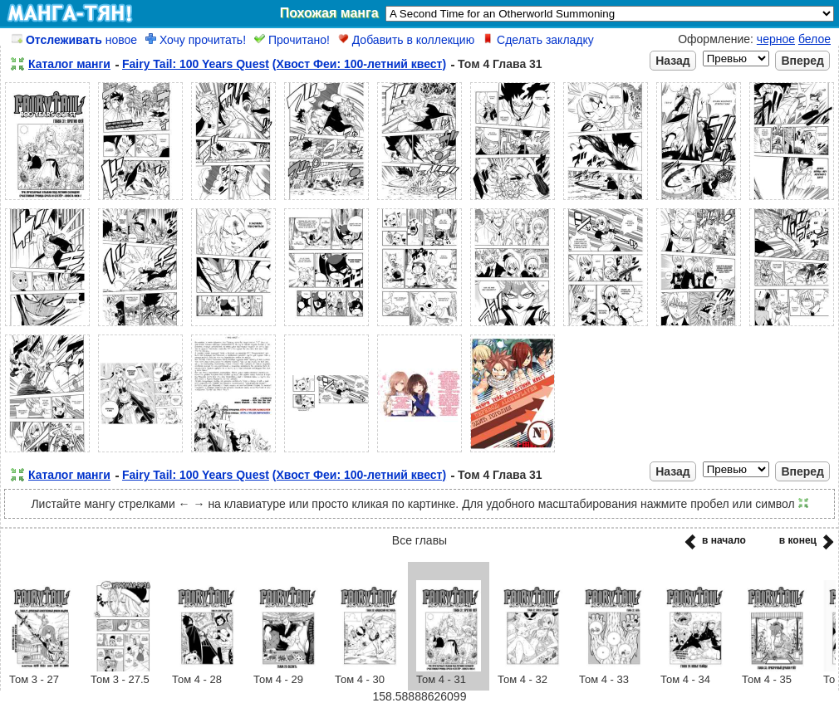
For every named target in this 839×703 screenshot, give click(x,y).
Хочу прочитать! (195, 39)
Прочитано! (292, 39)
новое (74, 39)
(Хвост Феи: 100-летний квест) (359, 64)
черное (776, 39)
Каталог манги (69, 64)
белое (814, 39)
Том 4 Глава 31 (500, 64)
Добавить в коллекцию (406, 39)
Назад (672, 60)
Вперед (802, 60)
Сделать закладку (538, 39)
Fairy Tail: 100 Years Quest (195, 64)
